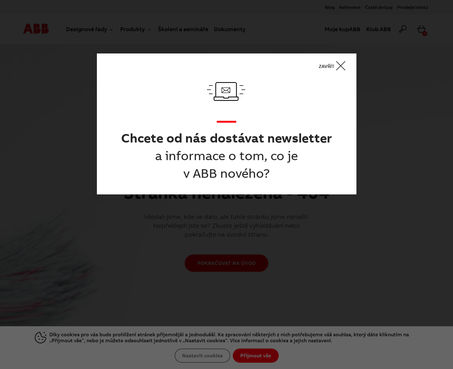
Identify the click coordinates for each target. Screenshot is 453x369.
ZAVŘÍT (334, 66)
